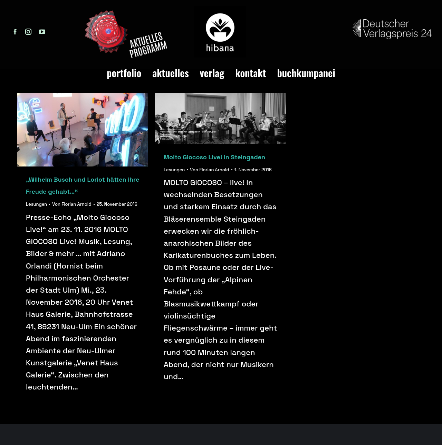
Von (71, 204)
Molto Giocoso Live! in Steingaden (214, 157)
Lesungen (36, 204)
